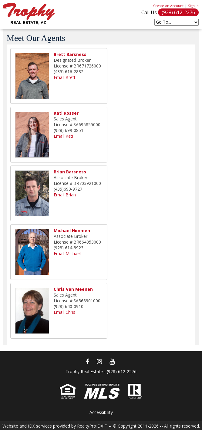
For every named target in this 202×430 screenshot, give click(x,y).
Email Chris (64, 312)
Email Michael (67, 253)
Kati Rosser (66, 113)
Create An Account (168, 5)
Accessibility (101, 412)
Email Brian (65, 195)
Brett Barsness (70, 54)
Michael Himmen (72, 230)
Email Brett (65, 77)
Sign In (193, 5)
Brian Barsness (70, 172)
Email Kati (63, 136)
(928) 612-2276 (178, 12)
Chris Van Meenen (73, 289)
